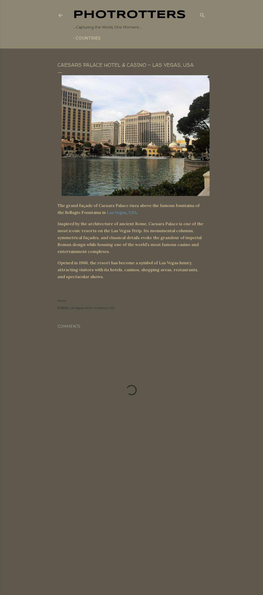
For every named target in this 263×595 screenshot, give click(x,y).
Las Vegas (116, 212)
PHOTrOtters (129, 15)
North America (96, 308)
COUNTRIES (88, 38)
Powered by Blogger (131, 562)
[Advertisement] (131, 497)
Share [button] (62, 301)
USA (132, 212)
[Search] (202, 14)
